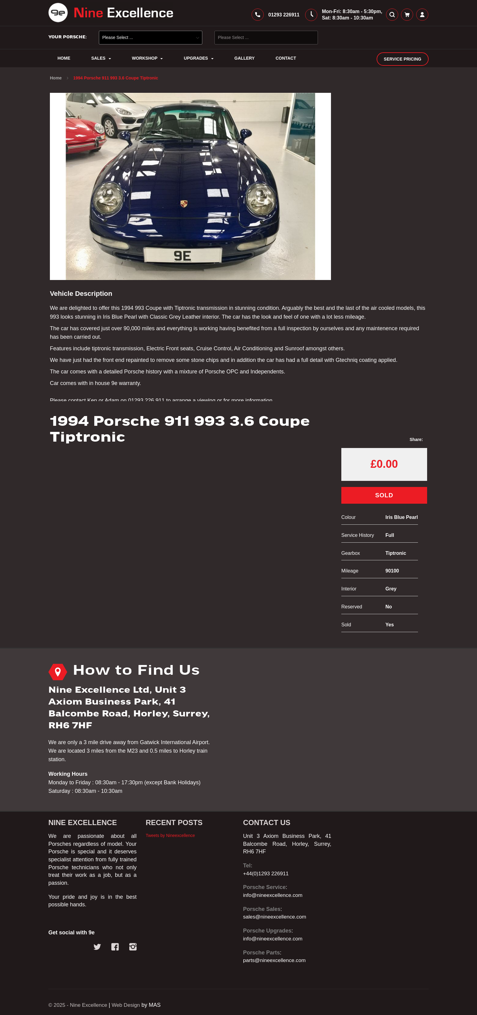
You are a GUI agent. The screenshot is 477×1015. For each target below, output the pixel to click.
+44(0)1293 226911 (267, 873)
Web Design (129, 1005)
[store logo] (110, 15)
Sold (384, 498)
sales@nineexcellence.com (276, 917)
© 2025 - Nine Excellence (79, 1005)
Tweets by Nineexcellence (170, 835)
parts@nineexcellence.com (276, 960)
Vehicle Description (83, 297)
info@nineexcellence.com (274, 895)
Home (56, 81)
